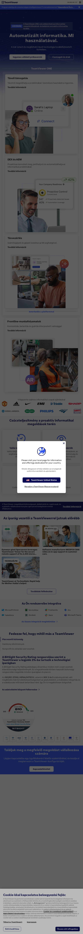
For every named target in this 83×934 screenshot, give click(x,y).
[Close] (63, 443)
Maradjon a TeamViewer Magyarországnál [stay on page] (41, 486)
